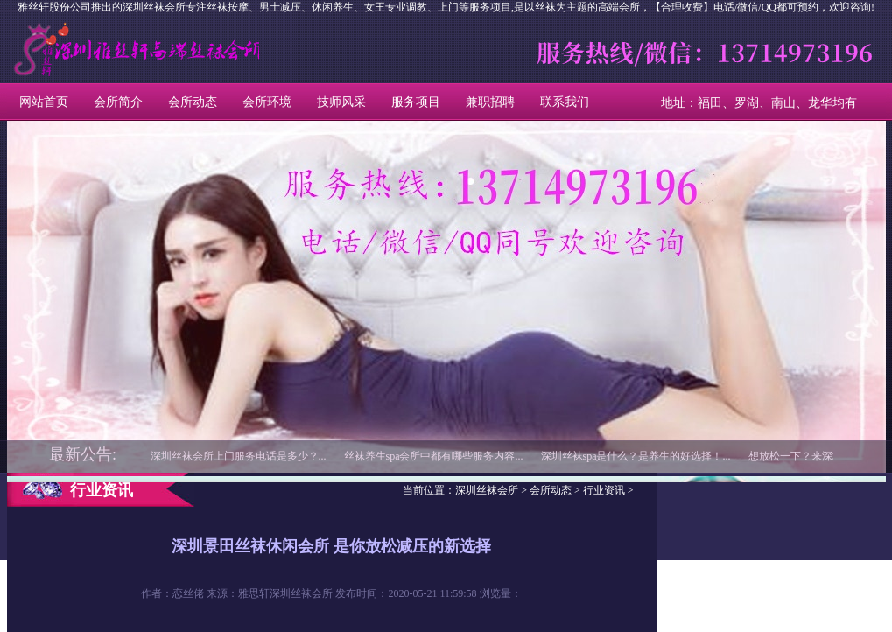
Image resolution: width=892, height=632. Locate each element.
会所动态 (192, 102)
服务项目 (415, 102)
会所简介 (118, 102)
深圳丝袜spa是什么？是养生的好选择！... (636, 456)
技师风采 (341, 102)
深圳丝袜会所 (86, 49)
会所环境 (266, 102)
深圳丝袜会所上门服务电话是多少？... (239, 456)
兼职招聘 (490, 102)
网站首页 (43, 102)
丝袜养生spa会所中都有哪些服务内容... (433, 456)
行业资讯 (604, 490)
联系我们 (564, 102)
